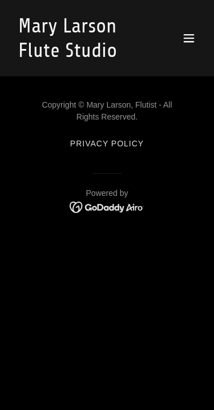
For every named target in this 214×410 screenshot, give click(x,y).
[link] (79, 54)
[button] (188, 38)
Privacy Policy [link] (107, 143)
